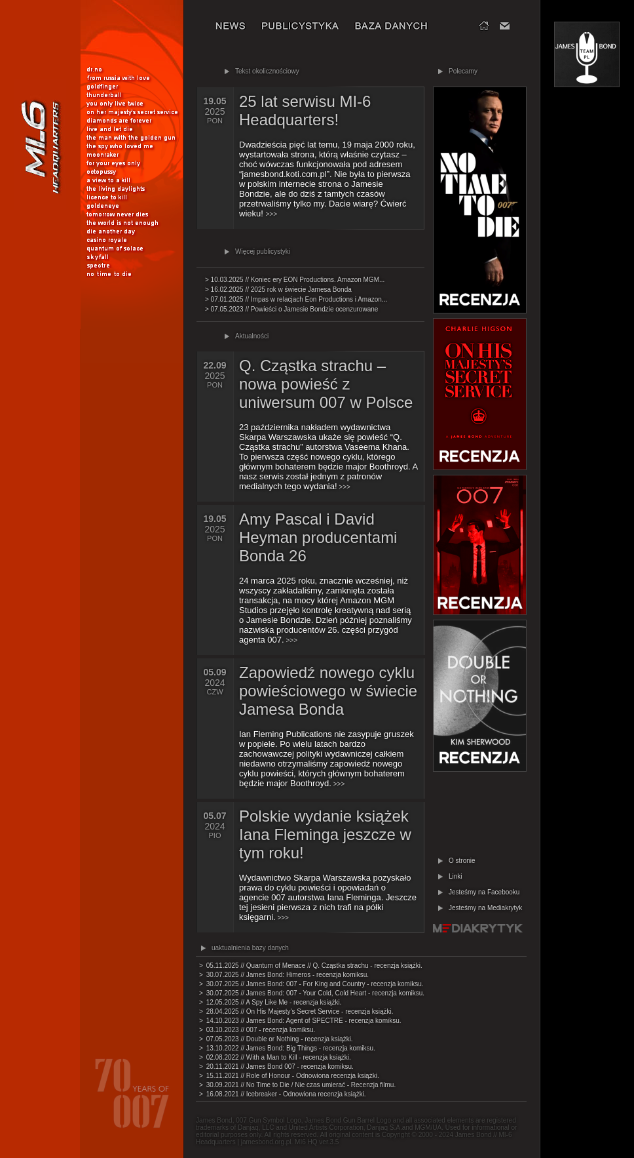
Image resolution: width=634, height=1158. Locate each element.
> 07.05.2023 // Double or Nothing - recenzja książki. (276, 1039)
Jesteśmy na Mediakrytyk (485, 907)
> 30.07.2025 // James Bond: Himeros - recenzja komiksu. (284, 974)
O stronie (462, 860)
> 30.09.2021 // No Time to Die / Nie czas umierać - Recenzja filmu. (297, 1084)
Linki (455, 876)
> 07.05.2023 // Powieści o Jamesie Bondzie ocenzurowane (291, 309)
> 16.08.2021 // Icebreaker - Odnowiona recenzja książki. (282, 1094)
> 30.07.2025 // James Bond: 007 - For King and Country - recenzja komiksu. (311, 984)
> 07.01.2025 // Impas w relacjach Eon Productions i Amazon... (296, 299)
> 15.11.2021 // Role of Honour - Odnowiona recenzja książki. (289, 1075)
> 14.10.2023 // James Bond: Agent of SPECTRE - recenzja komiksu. (300, 1020)
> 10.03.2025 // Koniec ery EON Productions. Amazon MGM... (294, 279)
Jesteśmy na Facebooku (484, 892)
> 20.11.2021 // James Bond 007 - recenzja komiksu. (276, 1066)
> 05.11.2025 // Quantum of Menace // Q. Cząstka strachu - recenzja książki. (310, 965)
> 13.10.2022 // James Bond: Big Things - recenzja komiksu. (287, 1048)
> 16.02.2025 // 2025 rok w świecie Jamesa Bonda (278, 289)
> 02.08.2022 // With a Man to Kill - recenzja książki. (275, 1057)
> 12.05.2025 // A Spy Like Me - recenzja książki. (270, 1002)
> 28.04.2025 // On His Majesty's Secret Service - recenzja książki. (296, 1011)
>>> (328, 457)
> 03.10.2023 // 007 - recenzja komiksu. (257, 1029)
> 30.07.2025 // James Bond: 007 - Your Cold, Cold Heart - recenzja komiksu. (311, 993)
